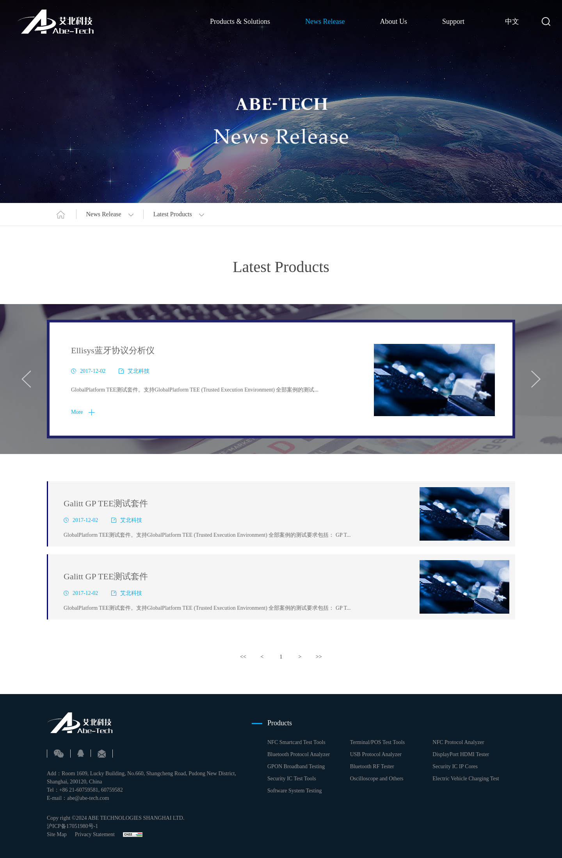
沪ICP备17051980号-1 (72, 826)
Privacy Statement (95, 834)
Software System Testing (294, 791)
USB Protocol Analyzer (376, 754)
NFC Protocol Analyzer (458, 742)
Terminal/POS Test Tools (377, 742)
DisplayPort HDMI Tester (460, 754)
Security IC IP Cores (455, 766)
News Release (325, 21)
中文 (512, 21)
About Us (393, 21)
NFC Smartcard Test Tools (296, 742)
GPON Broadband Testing (296, 766)
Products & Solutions (240, 21)
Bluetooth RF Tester (372, 766)
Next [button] (536, 379)
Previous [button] (26, 379)
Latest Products (178, 214)
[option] (281, 379)
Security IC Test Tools (291, 778)
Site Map (57, 834)
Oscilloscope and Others (377, 778)
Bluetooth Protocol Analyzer (298, 754)
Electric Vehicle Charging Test (465, 778)
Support (453, 21)
